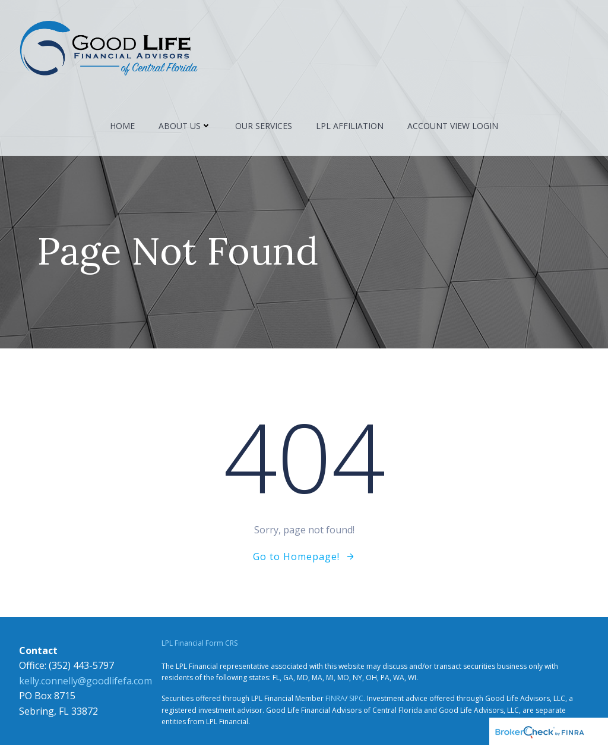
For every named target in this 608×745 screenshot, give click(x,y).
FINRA (335, 698)
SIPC (356, 698)
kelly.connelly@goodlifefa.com (85, 680)
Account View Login (452, 125)
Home (122, 125)
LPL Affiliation (350, 125)
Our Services (263, 125)
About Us (185, 125)
